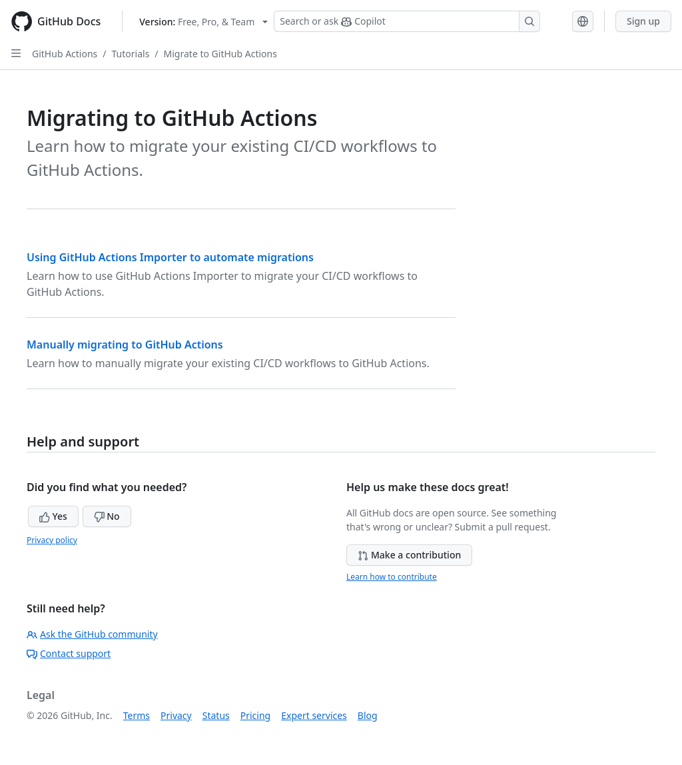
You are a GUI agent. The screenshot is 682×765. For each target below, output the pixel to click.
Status (216, 715)
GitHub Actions (64, 53)
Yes (53, 516)
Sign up (643, 21)
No (107, 516)
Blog (368, 715)
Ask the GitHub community (92, 634)
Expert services (314, 715)
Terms (136, 715)
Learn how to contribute (391, 576)
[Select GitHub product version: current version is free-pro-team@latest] (203, 21)
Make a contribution (409, 554)
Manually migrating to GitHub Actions (125, 344)
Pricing (255, 715)
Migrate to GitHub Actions (220, 53)
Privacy (176, 715)
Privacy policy (52, 540)
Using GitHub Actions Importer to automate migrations (170, 257)
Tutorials (131, 53)
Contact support (69, 653)
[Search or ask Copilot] (407, 21)
